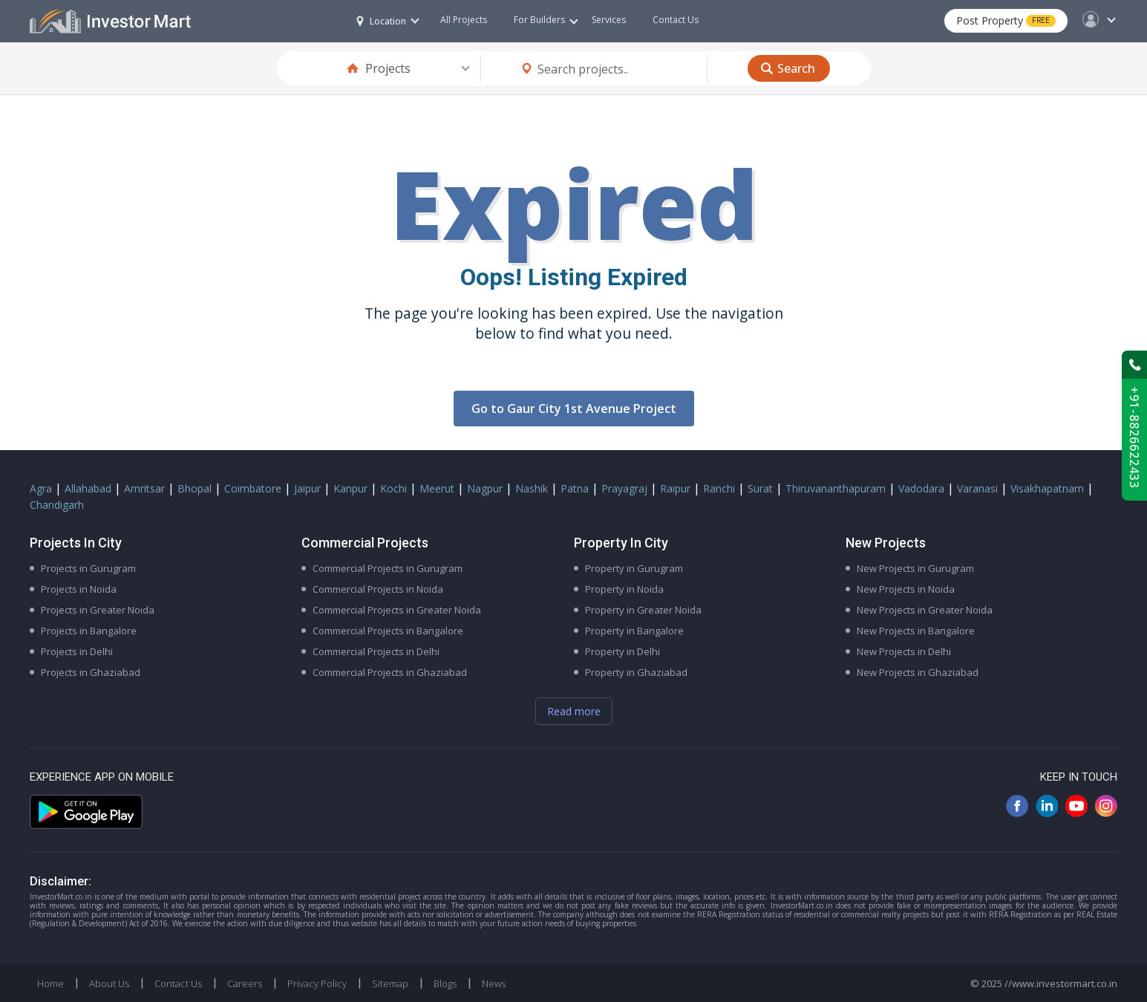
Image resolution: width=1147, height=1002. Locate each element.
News (494, 983)
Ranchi (719, 488)
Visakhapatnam (1047, 488)
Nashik (531, 488)
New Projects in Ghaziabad (917, 672)
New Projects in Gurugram (915, 568)
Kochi (393, 488)
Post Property (1006, 20)
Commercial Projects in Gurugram (388, 568)
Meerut (436, 488)
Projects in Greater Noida (97, 610)
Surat (760, 488)
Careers (244, 983)
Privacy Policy (317, 983)
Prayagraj (624, 488)
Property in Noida (624, 589)
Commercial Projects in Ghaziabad (390, 672)
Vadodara (921, 488)
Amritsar (144, 488)
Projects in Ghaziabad (90, 672)
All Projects (463, 19)
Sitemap (390, 983)
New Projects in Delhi (904, 651)
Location (381, 21)
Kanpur (350, 488)
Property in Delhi (622, 651)
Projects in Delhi (77, 651)
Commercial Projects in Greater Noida (397, 610)
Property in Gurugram (634, 568)
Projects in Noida (79, 589)
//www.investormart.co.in (1060, 983)
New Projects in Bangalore (916, 630)
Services (609, 19)
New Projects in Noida (906, 589)
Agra (41, 488)
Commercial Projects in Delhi (376, 651)
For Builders (546, 19)
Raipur (675, 488)
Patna (575, 488)
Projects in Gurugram (88, 568)
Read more (574, 711)
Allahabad (88, 488)
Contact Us (676, 19)
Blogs (445, 983)
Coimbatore (252, 488)
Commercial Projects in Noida (378, 589)
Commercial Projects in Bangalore (388, 630)
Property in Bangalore (634, 630)
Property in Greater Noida (643, 610)
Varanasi (977, 488)
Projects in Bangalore (89, 630)
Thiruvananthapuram (835, 488)
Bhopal (194, 488)
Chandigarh (57, 505)
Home (50, 983)
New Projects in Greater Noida (925, 610)
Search (796, 68)
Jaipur (307, 488)
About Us (109, 983)
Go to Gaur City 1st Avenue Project (573, 408)
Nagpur (485, 488)
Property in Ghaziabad (636, 672)
